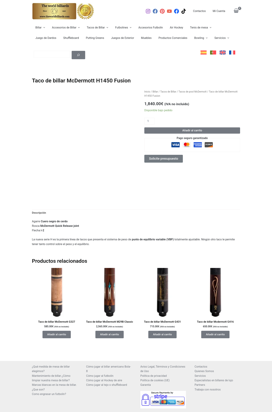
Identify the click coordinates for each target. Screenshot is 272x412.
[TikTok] (186, 11)
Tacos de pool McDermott (194, 91)
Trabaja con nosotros (208, 389)
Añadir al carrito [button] (57, 335)
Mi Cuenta (219, 11)
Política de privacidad (153, 375)
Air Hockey (169, 27)
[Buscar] (78, 55)
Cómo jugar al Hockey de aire (104, 380)
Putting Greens (65, 38)
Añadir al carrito (192, 130)
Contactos (201, 11)
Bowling (165, 38)
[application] (42, 27)
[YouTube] (172, 11)
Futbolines (118, 27)
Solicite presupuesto (165, 159)
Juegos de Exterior (91, 38)
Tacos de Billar (94, 27)
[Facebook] (157, 11)
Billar (39, 27)
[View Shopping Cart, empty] (236, 11)
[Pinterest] (165, 11)
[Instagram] (150, 11)
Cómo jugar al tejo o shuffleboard (106, 384)
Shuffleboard (42, 38)
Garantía (145, 384)
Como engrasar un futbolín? (49, 394)
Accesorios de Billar (64, 27)
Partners (200, 384)
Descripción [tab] (39, 213)
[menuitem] (203, 53)
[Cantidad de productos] (149, 121)
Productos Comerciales (138, 38)
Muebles (113, 38)
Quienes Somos (204, 371)
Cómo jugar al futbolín (99, 375)
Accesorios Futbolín (144, 27)
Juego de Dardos (218, 27)
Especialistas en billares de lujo (214, 380)
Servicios (185, 38)
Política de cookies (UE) (154, 380)
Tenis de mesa (191, 27)
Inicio (147, 91)
